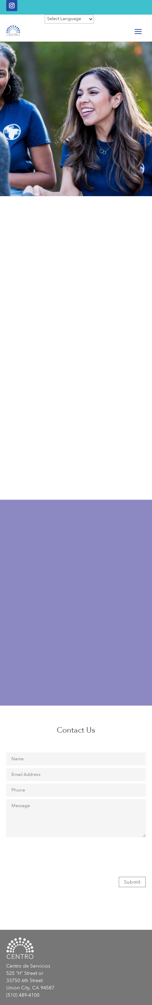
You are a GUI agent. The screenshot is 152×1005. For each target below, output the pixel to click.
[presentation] (58, 853)
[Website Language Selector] (69, 19)
